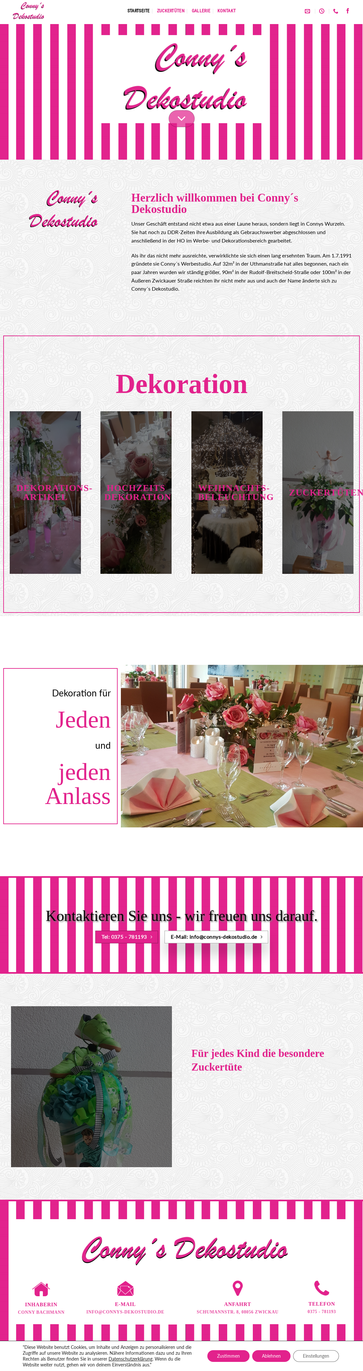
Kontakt (226, 11)
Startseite (138, 11)
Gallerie (201, 11)
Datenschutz (167, 1352)
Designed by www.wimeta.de (181, 1362)
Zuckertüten (171, 11)
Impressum (199, 1352)
